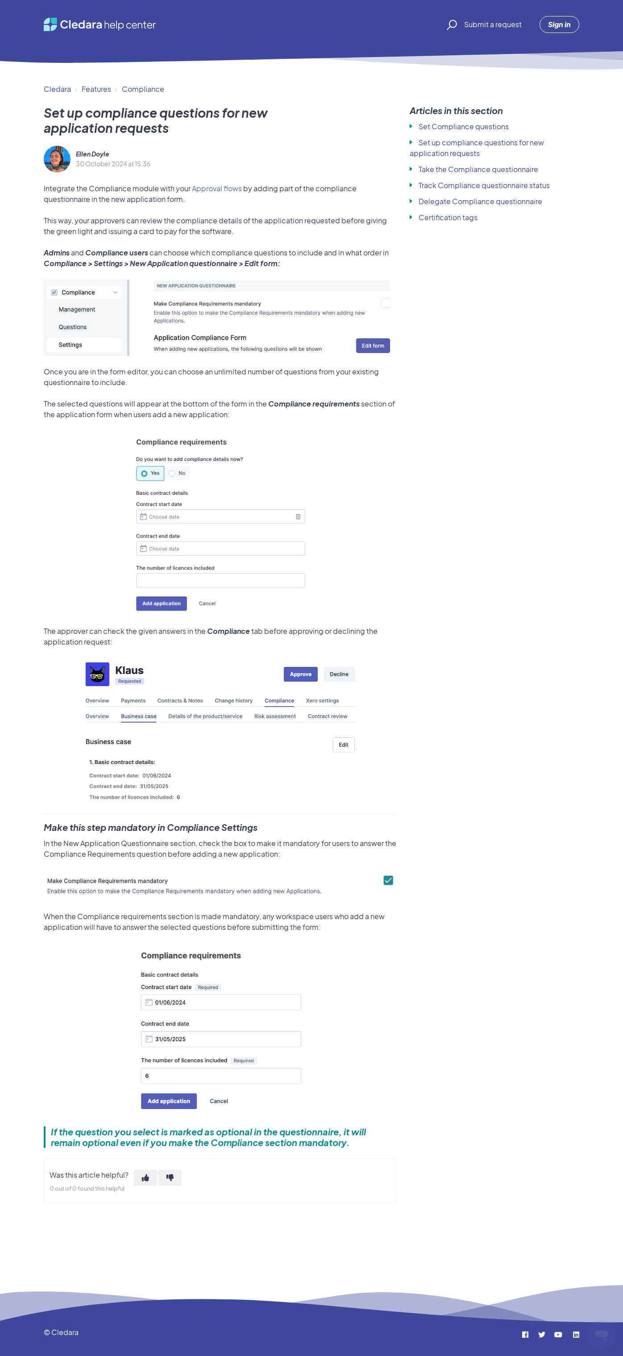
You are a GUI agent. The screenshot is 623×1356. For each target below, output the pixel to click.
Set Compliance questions (464, 126)
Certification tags (448, 217)
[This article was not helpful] (170, 1178)
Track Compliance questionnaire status (484, 185)
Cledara (57, 89)
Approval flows (217, 188)
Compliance (143, 89)
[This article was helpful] (145, 1178)
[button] (450, 24)
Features (96, 89)
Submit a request (493, 24)
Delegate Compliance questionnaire (480, 201)
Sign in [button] (559, 24)
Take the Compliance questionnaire (478, 169)
